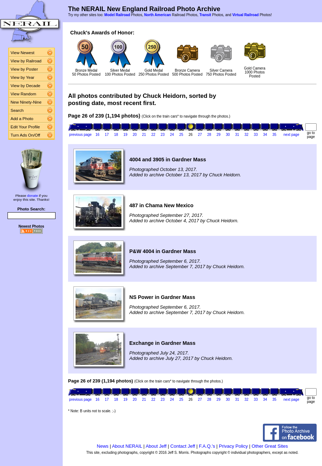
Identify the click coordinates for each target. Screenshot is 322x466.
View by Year (22, 77)
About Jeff (156, 446)
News (103, 446)
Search (17, 110)
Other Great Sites (270, 446)
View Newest (22, 53)
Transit (205, 15)
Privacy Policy (233, 446)
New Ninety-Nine (26, 102)
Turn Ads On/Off (25, 135)
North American (157, 15)
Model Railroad (117, 15)
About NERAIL (127, 446)
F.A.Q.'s (207, 446)
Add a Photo (22, 118)
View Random (23, 94)
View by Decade (25, 86)
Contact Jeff (182, 446)
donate (32, 196)
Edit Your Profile (25, 127)
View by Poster (24, 69)
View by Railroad (26, 61)
